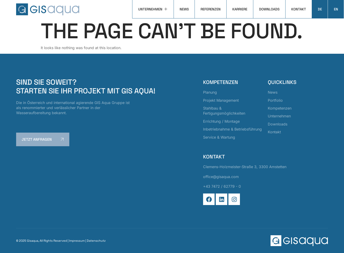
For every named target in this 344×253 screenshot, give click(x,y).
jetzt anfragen (43, 139)
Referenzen (211, 9)
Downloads (269, 9)
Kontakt (298, 9)
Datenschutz (96, 241)
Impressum (77, 241)
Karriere (239, 9)
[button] (10, 243)
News (184, 9)
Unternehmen (153, 9)
